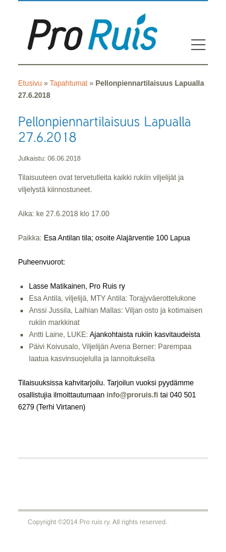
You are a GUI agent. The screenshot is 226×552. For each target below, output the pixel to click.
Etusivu (30, 83)
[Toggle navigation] (194, 45)
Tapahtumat (68, 83)
